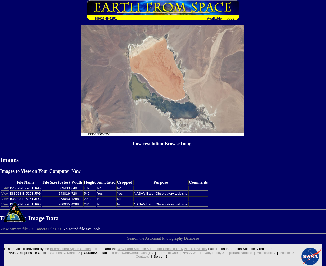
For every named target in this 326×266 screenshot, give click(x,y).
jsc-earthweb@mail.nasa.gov (131, 253)
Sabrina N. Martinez (65, 253)
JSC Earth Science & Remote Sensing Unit (149, 249)
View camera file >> (16, 229)
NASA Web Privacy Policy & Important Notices (217, 253)
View (5, 188)
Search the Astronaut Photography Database (163, 238)
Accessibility (266, 253)
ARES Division (195, 249)
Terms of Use (168, 253)
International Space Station (70, 249)
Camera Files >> (48, 229)
